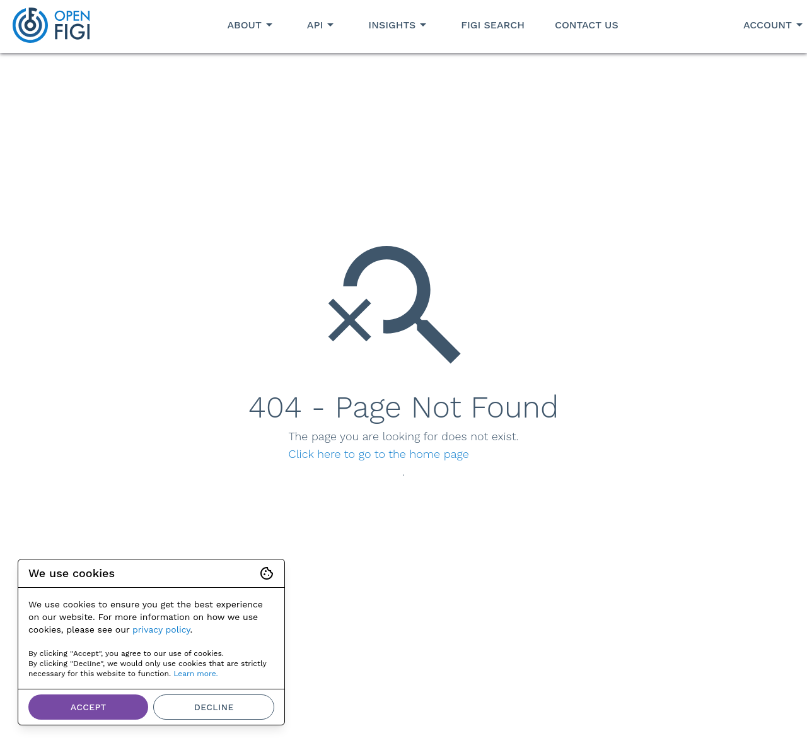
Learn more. (195, 673)
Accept (89, 707)
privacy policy (161, 629)
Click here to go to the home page (379, 453)
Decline (214, 707)
